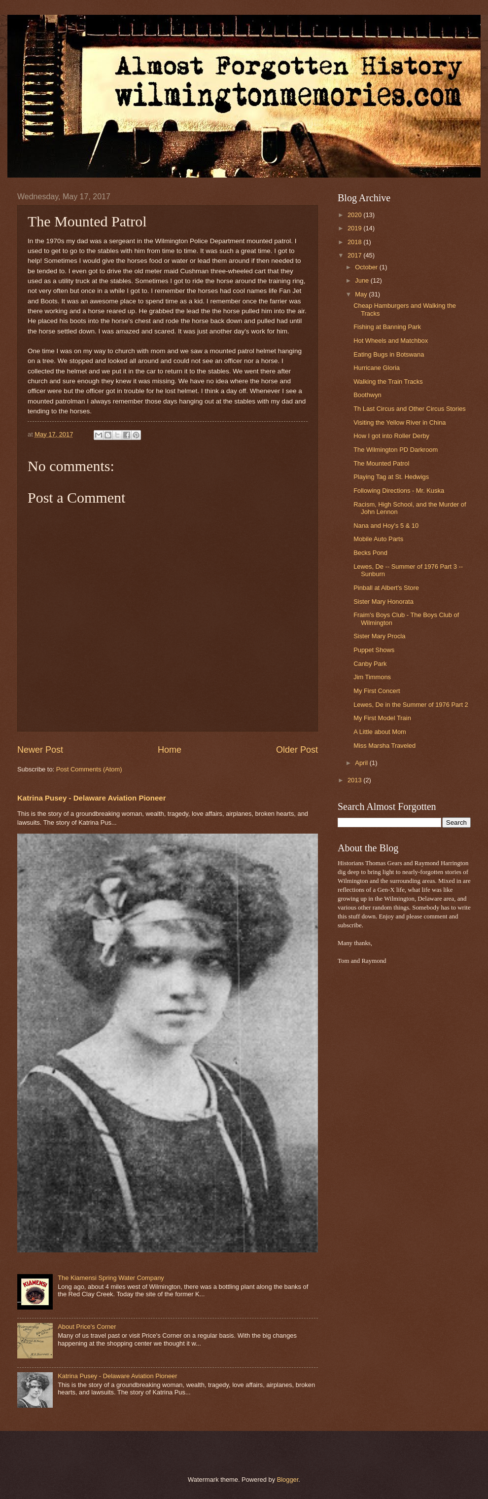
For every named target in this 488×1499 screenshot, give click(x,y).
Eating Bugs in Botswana (388, 354)
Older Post (297, 750)
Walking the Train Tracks (387, 381)
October (367, 267)
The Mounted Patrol (381, 463)
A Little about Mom (379, 731)
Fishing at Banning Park (387, 326)
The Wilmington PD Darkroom (395, 449)
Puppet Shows (373, 650)
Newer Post (40, 750)
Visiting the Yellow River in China (399, 422)
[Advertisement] (367, 1128)
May (362, 294)
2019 (355, 228)
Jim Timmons (372, 677)
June (363, 280)
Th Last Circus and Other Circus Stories (409, 408)
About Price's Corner (87, 1326)
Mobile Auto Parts (378, 539)
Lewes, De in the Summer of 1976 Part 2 (410, 704)
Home (169, 750)
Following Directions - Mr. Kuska (398, 490)
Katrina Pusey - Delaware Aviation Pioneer (91, 798)
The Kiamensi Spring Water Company (111, 1277)
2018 (355, 242)
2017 (355, 255)
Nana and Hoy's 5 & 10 (385, 525)
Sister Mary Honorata (383, 601)
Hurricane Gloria (376, 367)
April (362, 763)
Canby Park (369, 663)
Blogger (288, 1479)
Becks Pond (370, 552)
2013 (355, 780)
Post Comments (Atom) (89, 769)
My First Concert (376, 691)
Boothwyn (367, 395)
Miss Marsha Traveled (384, 745)
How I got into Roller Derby (391, 435)
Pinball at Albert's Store (386, 587)
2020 (355, 215)
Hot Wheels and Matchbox (390, 340)
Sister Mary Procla (379, 636)
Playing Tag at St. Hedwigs (391, 476)
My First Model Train (382, 718)
